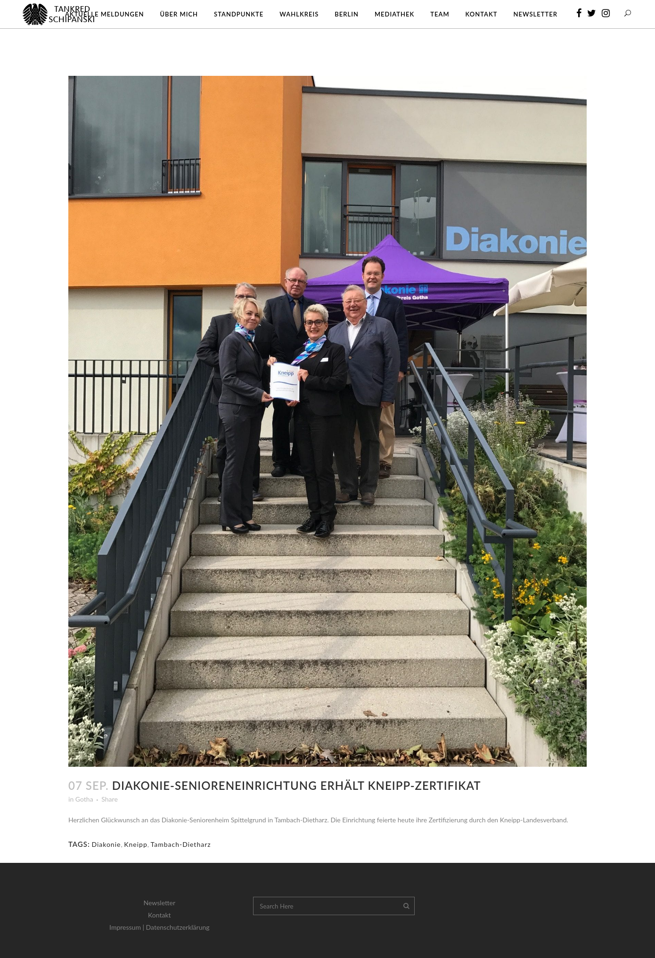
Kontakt (159, 915)
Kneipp (135, 844)
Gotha (84, 799)
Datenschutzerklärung (178, 927)
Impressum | (127, 927)
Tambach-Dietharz (181, 844)
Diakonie (106, 844)
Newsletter (159, 903)
